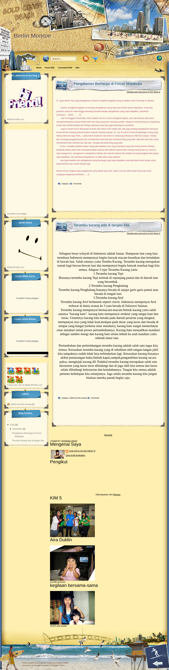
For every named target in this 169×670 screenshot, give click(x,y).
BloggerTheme (58, 665)
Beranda (108, 435)
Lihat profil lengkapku (75, 455)
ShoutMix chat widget (17, 214)
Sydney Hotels (62, 663)
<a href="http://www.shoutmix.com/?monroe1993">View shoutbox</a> (26, 172)
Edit (77, 68)
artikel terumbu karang (78, 398)
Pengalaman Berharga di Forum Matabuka (108, 84)
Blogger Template (41, 665)
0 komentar (77, 184)
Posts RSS (50, 68)
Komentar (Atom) (69, 441)
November (17, 429)
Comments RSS (65, 68)
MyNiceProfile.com (15, 119)
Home (39, 68)
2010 (12, 425)
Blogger (117, 494)
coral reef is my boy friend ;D (82, 451)
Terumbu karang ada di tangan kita (101, 225)
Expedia (42, 663)
